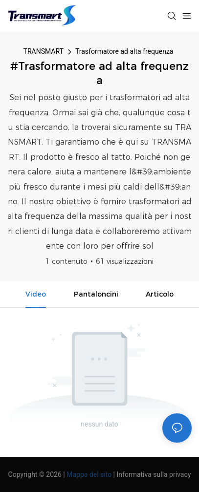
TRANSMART (43, 51)
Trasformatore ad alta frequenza (124, 51)
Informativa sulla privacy (154, 474)
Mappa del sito (88, 474)
